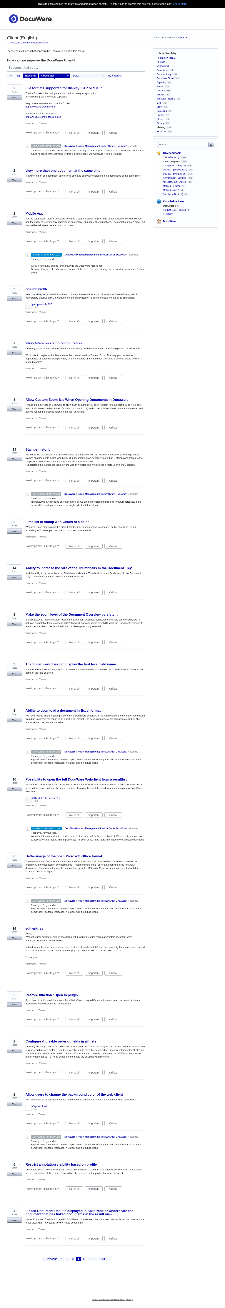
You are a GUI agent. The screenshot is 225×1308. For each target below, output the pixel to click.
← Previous (50, 1258)
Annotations (162, 70)
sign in (183, 37)
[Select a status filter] (88, 76)
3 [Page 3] (73, 1258)
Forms (160, 86)
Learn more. (180, 3)
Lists (159, 103)
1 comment (31, 1010)
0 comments (31, 123)
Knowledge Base (173, 201)
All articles (168, 214)
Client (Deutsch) (171, 157)
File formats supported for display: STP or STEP (64, 88)
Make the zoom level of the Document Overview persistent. (72, 614)
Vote (14, 98)
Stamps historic (38, 449)
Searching (162, 111)
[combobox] (183, 144)
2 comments (31, 583)
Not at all (76, 133)
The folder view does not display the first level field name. (71, 664)
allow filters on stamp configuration (54, 343)
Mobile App (34, 213)
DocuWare (169, 221)
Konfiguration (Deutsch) (175, 178)
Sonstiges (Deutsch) (173, 194)
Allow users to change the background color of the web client (74, 1094)
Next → (104, 1258)
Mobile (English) (171, 190)
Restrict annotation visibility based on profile (61, 1164)
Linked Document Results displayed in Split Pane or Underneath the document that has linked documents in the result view (79, 1212)
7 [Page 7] (95, 1258)
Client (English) (171, 161)
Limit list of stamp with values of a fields (57, 522)
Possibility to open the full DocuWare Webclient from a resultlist (76, 779)
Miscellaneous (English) (175, 182)
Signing (160, 115)
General (161, 90)
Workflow (161, 131)
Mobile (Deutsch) (171, 186)
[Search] (211, 144)
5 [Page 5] (84, 1258)
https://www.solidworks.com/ (41, 106)
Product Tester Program (174, 210)
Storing (160, 123)
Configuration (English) (174, 165)
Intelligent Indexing (166, 98)
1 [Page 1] (62, 1258)
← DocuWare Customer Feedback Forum (27, 42)
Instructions (169, 206)
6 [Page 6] (89, 1258)
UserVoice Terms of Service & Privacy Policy (112, 1299)
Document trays (164, 74)
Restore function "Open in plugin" (52, 995)
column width (36, 289)
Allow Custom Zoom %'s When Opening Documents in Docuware (77, 400)
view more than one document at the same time (63, 170)
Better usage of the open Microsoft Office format (64, 856)
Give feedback (172, 153)
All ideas (161, 62)
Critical (115, 133)
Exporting (161, 82)
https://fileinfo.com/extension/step (43, 116)
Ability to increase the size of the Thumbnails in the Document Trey (79, 568)
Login (159, 107)
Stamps (160, 119)
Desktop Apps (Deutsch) (175, 169)
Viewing (42, 123)
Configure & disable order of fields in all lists (61, 1041)
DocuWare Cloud (165, 78)
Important (95, 133)
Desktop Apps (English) (175, 173)
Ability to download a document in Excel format (63, 710)
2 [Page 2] (67, 1258)
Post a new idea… (166, 58)
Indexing (161, 94)
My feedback (114, 75)
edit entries (34, 928)
